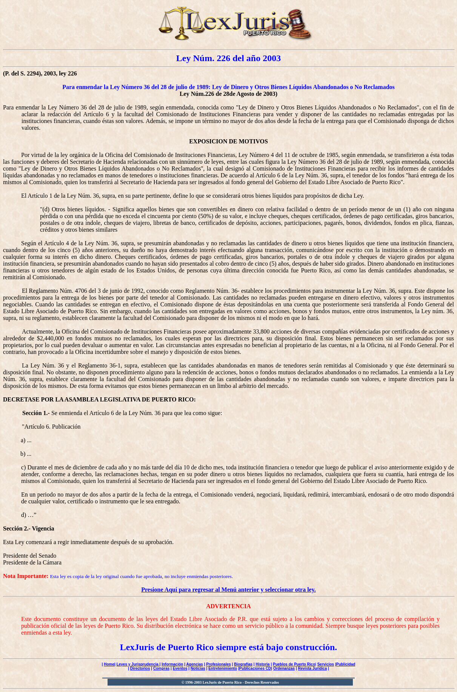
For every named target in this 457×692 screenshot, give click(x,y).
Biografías (243, 664)
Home (109, 664)
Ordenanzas (284, 668)
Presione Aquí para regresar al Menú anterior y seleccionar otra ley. (228, 589)
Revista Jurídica (312, 668)
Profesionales (218, 664)
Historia (262, 664)
